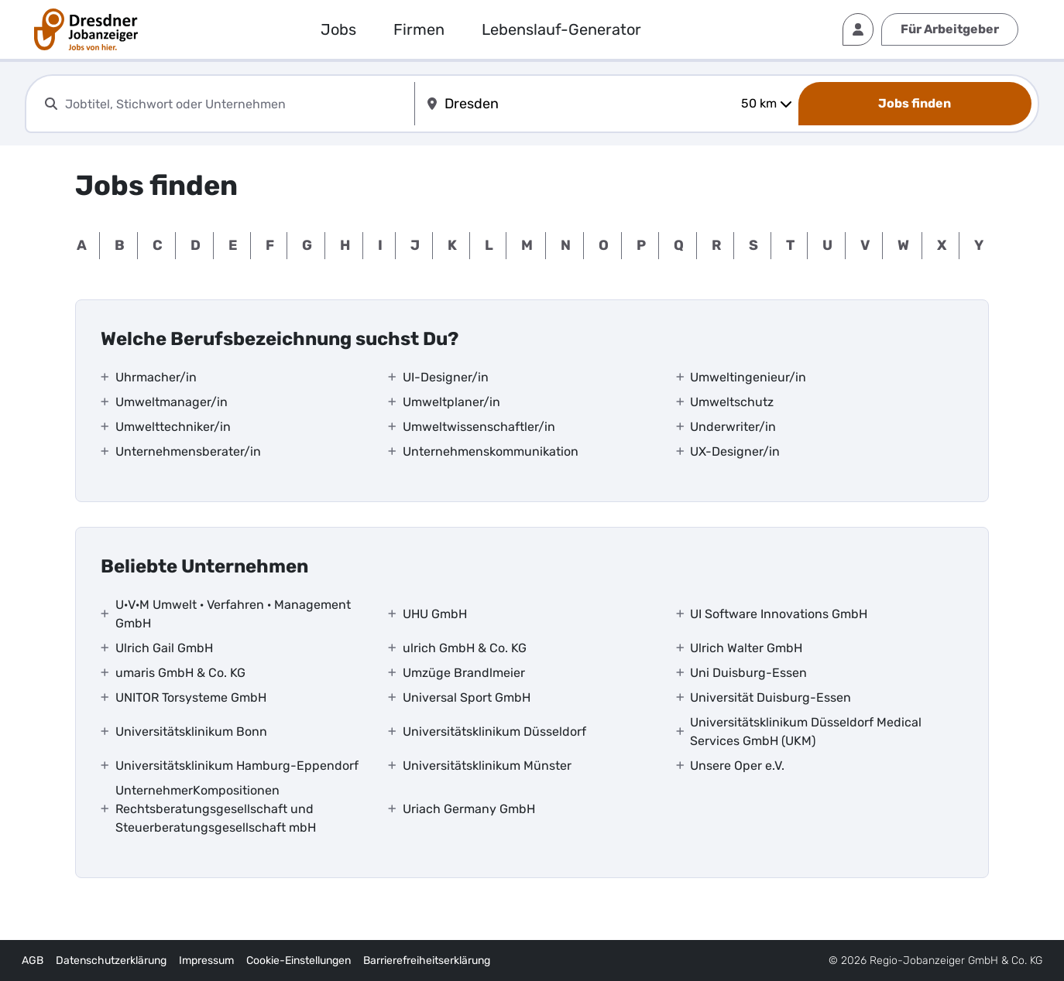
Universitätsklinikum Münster (487, 765)
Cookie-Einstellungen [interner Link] (298, 960)
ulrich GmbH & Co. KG (465, 648)
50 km (766, 103)
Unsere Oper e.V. (737, 765)
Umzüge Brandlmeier (464, 672)
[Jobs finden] (914, 103)
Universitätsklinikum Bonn (191, 731)
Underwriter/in (733, 426)
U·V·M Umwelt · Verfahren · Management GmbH (233, 614)
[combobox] (236, 104)
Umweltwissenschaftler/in (479, 426)
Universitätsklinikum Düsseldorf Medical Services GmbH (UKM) (806, 731)
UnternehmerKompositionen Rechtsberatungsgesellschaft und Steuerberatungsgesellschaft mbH (215, 809)
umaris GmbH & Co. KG (180, 672)
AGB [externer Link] (32, 960)
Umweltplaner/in (451, 402)
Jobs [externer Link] (338, 29)
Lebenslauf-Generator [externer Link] (561, 29)
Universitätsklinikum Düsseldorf (494, 731)
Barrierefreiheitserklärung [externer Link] (426, 960)
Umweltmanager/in (171, 402)
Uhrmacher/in (156, 377)
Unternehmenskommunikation (490, 451)
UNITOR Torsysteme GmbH (190, 697)
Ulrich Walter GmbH (746, 648)
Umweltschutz (732, 402)
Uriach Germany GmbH (469, 809)
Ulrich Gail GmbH (164, 648)
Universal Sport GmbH (466, 697)
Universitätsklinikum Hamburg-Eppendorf (237, 765)
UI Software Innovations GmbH (778, 614)
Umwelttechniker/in (173, 426)
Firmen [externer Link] (418, 29)
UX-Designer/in (735, 451)
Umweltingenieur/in (748, 377)
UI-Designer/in (446, 377)
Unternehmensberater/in (188, 451)
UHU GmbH (435, 614)
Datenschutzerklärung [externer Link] (111, 960)
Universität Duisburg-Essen (770, 697)
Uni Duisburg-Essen (748, 672)
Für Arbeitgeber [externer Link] (950, 29)
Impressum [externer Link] (206, 960)
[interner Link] (86, 29)
